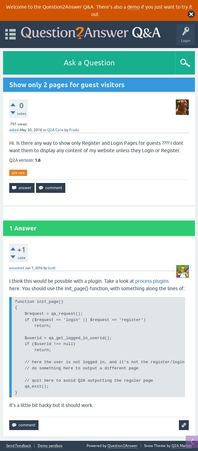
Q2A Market (182, 446)
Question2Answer (122, 446)
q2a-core (18, 173)
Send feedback (18, 446)
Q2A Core (55, 130)
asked (14, 130)
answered (16, 268)
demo (133, 7)
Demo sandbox (50, 446)
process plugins (152, 281)
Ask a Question (89, 63)
